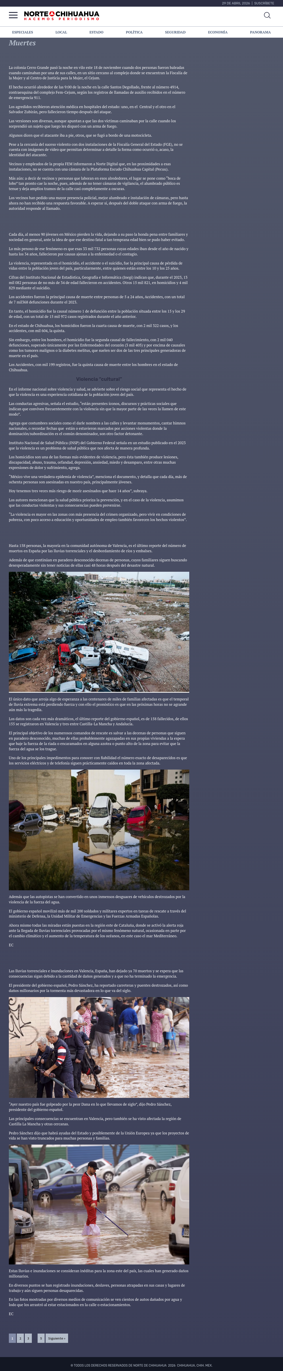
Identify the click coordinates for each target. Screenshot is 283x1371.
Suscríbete (264, 3)
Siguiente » (56, 1338)
